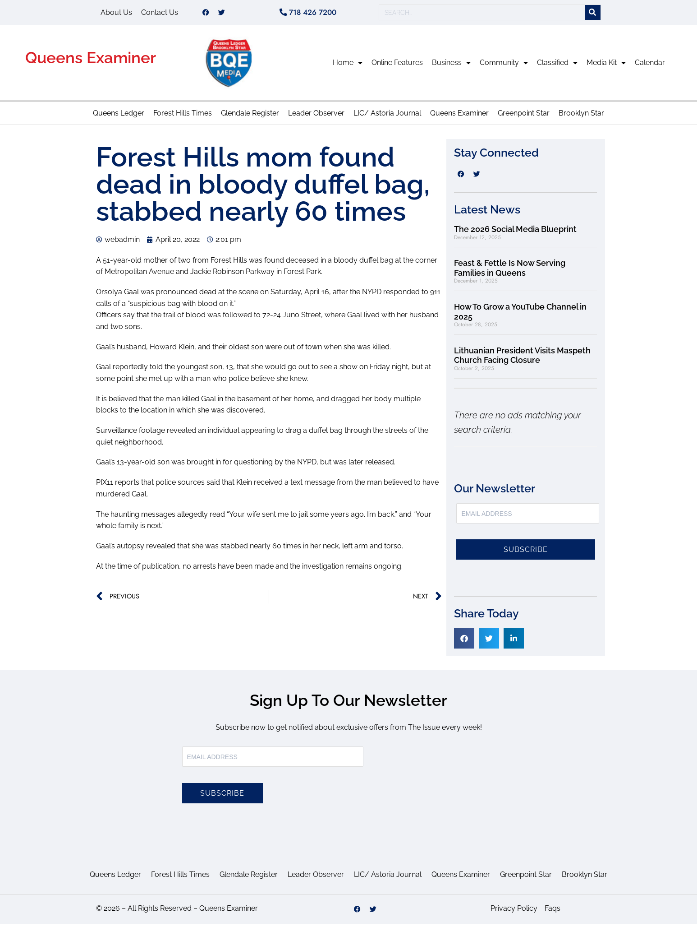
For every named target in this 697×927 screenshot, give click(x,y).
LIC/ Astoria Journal (387, 116)
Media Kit (606, 66)
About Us (116, 13)
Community (504, 66)
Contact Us (159, 13)
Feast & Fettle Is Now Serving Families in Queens (509, 271)
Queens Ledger (118, 116)
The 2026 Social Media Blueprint (515, 232)
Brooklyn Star (581, 116)
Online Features (397, 65)
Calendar (650, 65)
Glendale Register (250, 116)
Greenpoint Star (524, 116)
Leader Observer (316, 116)
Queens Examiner (90, 60)
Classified (557, 66)
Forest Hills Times (182, 116)
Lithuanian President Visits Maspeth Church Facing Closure (522, 358)
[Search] (593, 14)
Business (451, 66)
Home (347, 66)
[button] (464, 641)
